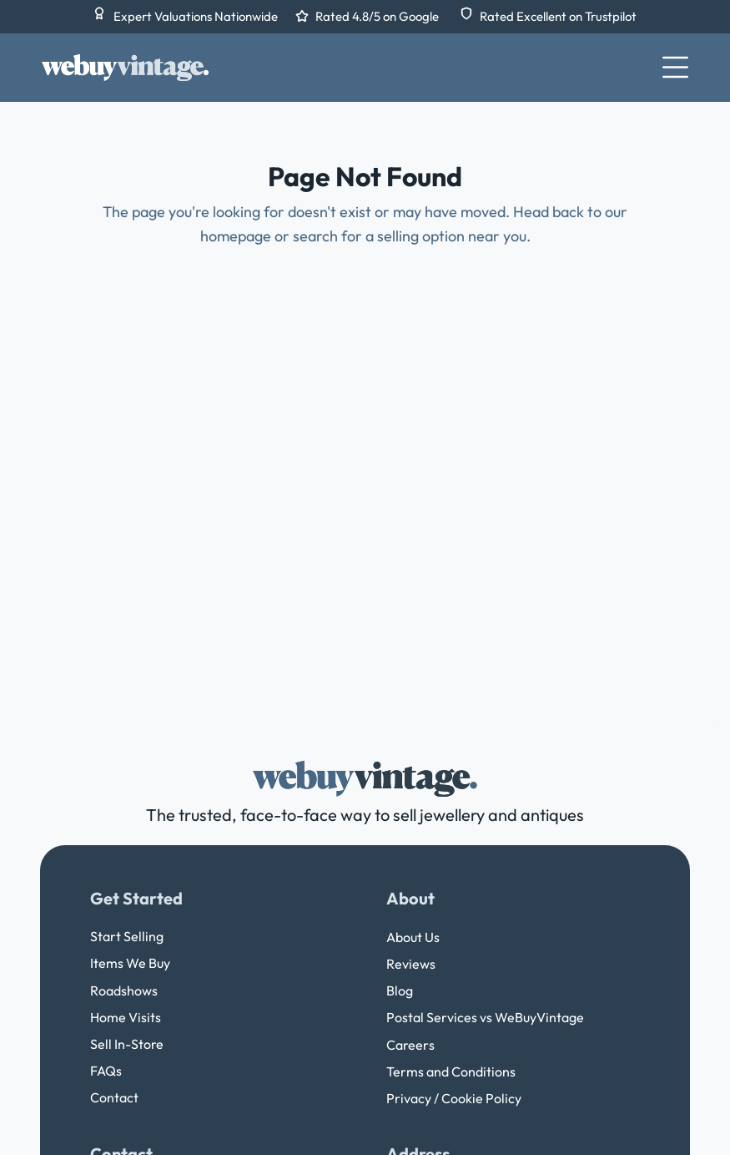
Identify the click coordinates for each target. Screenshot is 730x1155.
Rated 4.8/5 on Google (378, 16)
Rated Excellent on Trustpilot (558, 16)
